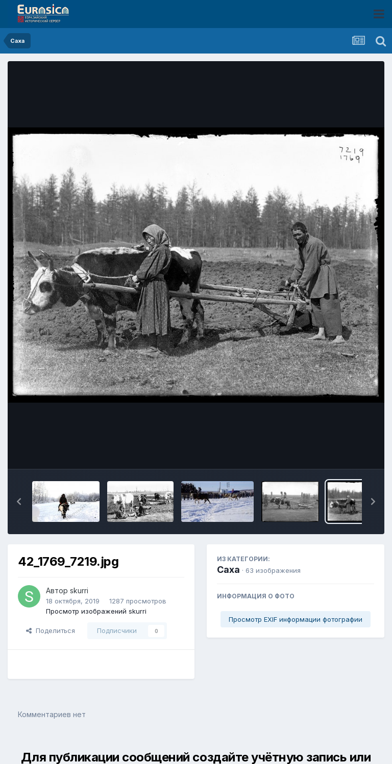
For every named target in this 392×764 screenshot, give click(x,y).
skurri (79, 590)
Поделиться (50, 630)
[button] (19, 501)
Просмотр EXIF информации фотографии (295, 619)
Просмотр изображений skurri (96, 611)
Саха (228, 569)
